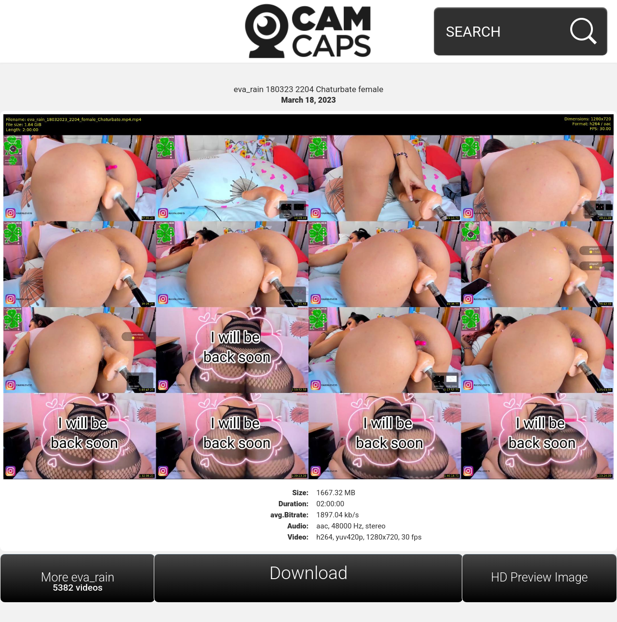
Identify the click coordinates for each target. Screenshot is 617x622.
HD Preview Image (539, 577)
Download (308, 573)
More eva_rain (77, 581)
